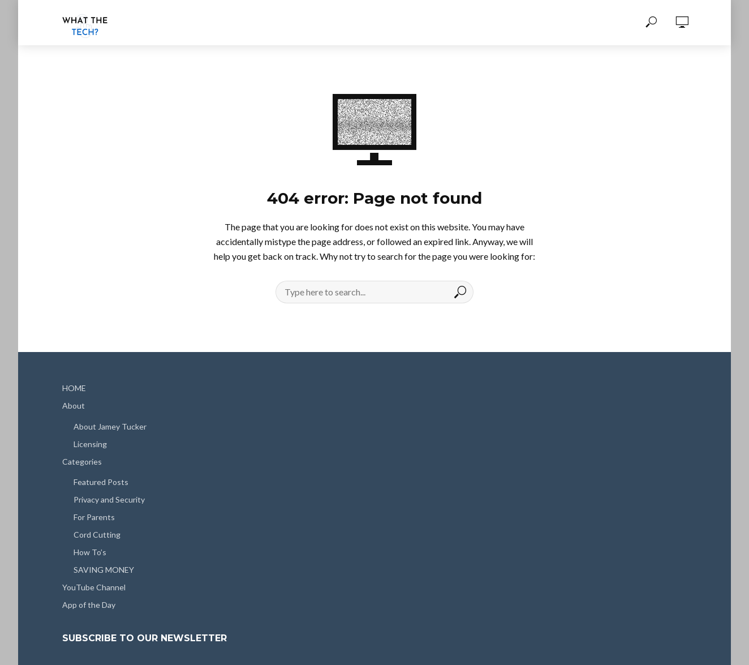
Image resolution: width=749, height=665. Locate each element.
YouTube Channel (94, 587)
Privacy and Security (109, 499)
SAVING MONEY (104, 569)
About (73, 405)
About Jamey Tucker (110, 426)
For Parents (94, 517)
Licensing (90, 444)
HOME (74, 388)
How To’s (90, 552)
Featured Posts (101, 482)
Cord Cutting (97, 534)
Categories (82, 461)
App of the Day (88, 605)
